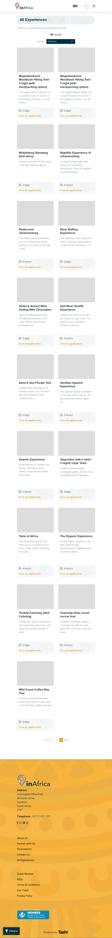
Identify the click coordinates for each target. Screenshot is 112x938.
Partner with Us (26, 843)
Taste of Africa (28, 536)
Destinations (24, 849)
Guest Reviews (25, 873)
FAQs (20, 879)
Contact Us (23, 854)
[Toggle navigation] (94, 6)
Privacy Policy (24, 895)
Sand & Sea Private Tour (35, 383)
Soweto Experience (32, 459)
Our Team (23, 890)
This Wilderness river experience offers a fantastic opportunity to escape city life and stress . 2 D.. (76, 242)
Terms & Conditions (28, 884)
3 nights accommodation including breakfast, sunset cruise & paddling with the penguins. (76, 472)
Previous (47, 740)
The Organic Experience (76, 536)
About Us (22, 838)
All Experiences (25, 860)
